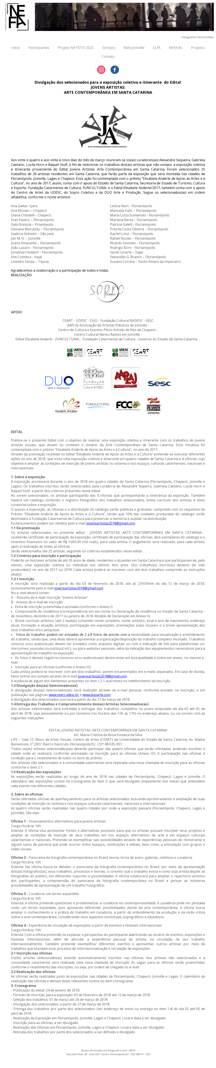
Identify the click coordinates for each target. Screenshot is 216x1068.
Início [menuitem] (16, 47)
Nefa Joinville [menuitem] (134, 47)
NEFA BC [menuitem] (176, 47)
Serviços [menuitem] (108, 47)
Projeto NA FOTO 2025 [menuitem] (76, 47)
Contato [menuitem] (108, 56)
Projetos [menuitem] (198, 47)
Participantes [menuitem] (38, 47)
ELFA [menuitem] (157, 47)
